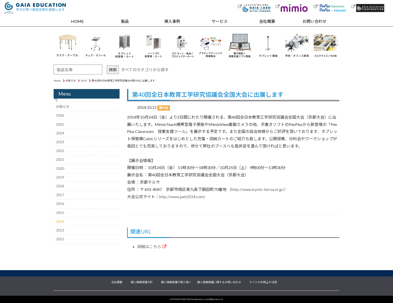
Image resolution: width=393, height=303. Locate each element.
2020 (60, 169)
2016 (60, 204)
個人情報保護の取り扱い (176, 281)
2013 (60, 230)
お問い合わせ (315, 21)
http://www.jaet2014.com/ (182, 196)
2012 (60, 239)
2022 (60, 151)
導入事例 (172, 21)
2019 (60, 177)
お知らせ (71, 80)
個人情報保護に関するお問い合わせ (219, 281)
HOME (77, 21)
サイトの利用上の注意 (263, 281)
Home (57, 80)
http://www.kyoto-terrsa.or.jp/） (259, 189)
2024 (60, 133)
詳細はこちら (151, 246)
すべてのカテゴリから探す (145, 69)
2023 (60, 142)
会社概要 (267, 21)
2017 (60, 195)
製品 (125, 21)
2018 (60, 186)
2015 (60, 213)
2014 (84, 80)
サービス (220, 21)
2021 (60, 160)
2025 (60, 124)
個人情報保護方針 (142, 281)
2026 (60, 115)
